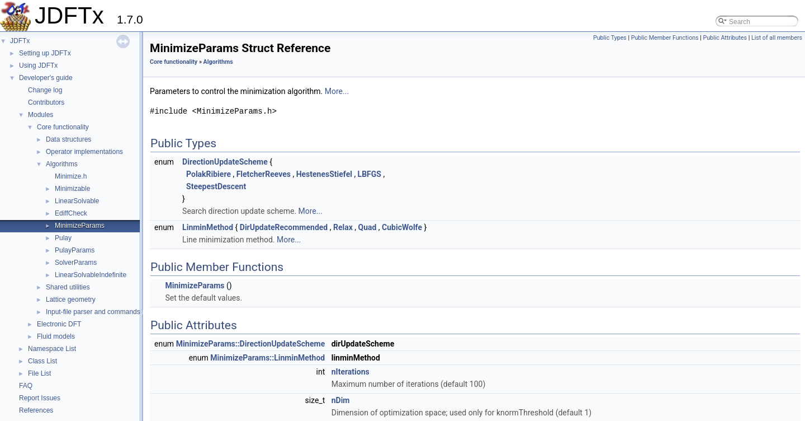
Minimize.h (71, 176)
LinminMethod (207, 227)
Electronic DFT (59, 324)
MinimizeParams (80, 226)
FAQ (25, 386)
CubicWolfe (402, 227)
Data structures (68, 139)
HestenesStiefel (324, 174)
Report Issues (39, 398)
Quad (367, 227)
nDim (341, 400)
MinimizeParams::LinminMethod (267, 357)
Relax (343, 227)
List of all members (776, 37)
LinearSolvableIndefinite (90, 275)
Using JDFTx (38, 65)
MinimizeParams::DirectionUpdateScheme (250, 343)
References (36, 410)
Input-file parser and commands (93, 312)
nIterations (351, 371)
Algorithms (62, 164)
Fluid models (56, 336)
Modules (40, 115)
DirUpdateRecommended (284, 227)
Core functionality (63, 127)
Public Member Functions (665, 37)
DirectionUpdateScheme (225, 161)
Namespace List (52, 349)
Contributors (46, 102)
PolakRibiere (208, 174)
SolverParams (76, 262)
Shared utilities (68, 287)
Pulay (63, 238)
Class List (42, 361)
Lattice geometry (71, 299)
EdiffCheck (71, 213)
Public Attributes (725, 37)
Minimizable (72, 189)
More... (337, 91)
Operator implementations (84, 152)
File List (39, 373)
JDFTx (20, 41)
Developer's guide (46, 78)
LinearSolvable (77, 201)
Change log (45, 90)
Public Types (610, 37)
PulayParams (74, 250)
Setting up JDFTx (45, 53)
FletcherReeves (263, 174)
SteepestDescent (216, 186)
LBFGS (369, 174)
